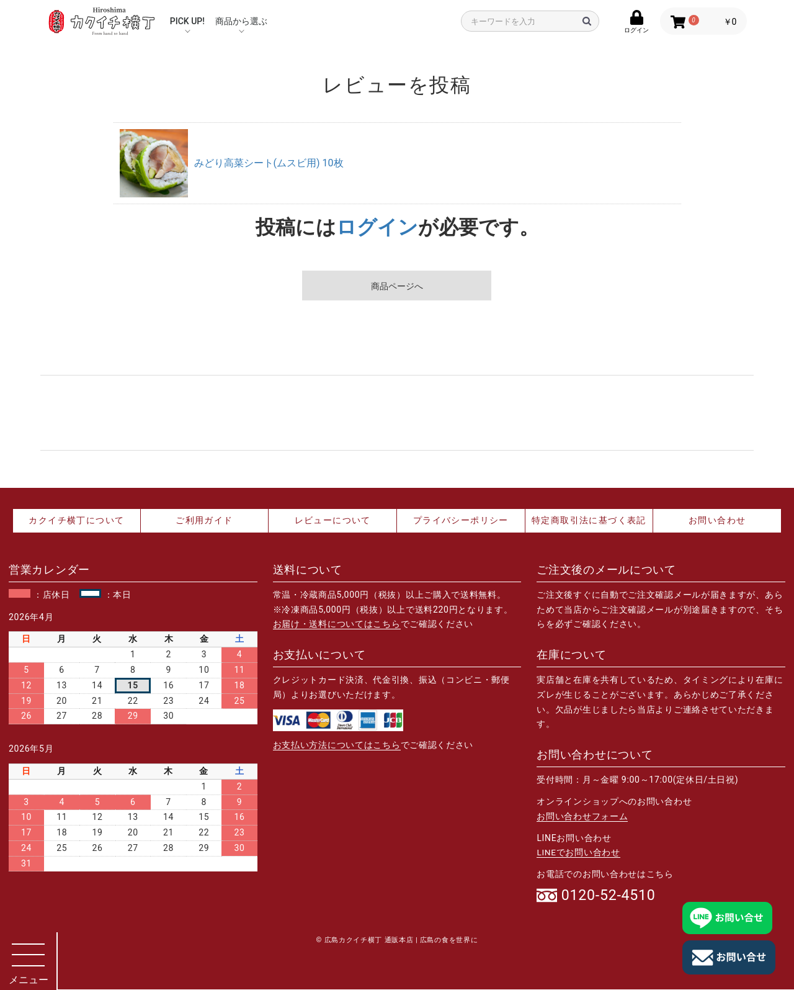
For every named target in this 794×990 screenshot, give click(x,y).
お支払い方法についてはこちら (337, 745)
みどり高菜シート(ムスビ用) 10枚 (269, 163)
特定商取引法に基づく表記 (589, 520)
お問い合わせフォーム (582, 816)
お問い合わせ (717, 520)
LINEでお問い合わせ (578, 852)
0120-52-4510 (610, 895)
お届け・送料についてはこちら (337, 624)
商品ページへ (397, 286)
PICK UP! (187, 21)
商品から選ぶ (241, 21)
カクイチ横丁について (76, 520)
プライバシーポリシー (461, 520)
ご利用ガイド (204, 520)
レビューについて (333, 520)
